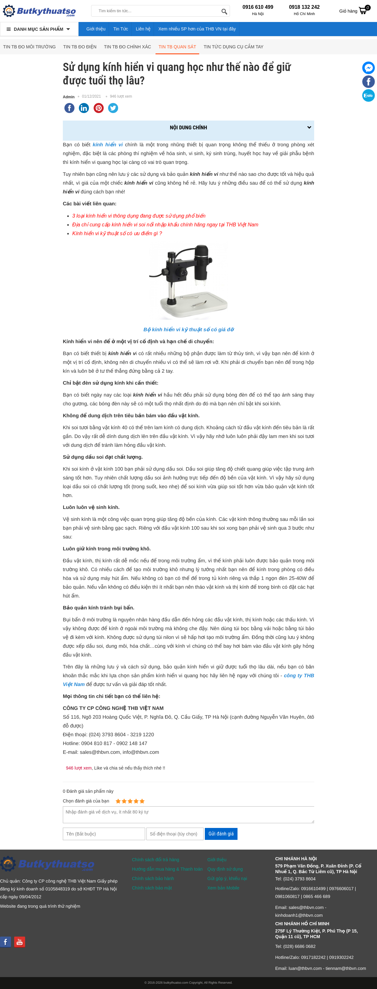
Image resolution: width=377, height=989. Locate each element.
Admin (68, 97)
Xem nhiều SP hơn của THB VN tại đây (197, 28)
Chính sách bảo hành (153, 878)
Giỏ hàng (355, 10)
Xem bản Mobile (223, 887)
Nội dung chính (188, 127)
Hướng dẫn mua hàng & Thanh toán (167, 869)
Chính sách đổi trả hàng (155, 859)
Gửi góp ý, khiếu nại (227, 878)
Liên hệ (143, 28)
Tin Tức (120, 28)
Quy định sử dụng (225, 869)
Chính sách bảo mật (152, 887)
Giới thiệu (96, 28)
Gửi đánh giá (221, 834)
